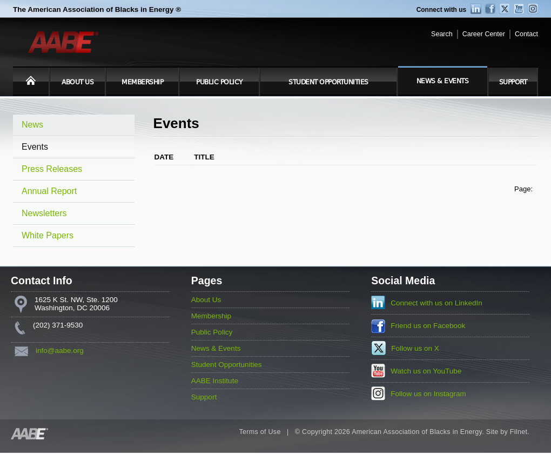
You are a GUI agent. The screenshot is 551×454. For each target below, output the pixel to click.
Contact (526, 34)
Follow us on (415, 348)
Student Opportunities (328, 82)
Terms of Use (259, 432)
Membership (142, 82)
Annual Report (49, 191)
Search (442, 34)
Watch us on (426, 371)
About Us (77, 82)
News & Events (442, 81)
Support (513, 82)
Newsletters (44, 213)
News (32, 124)
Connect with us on (436, 303)
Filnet (518, 432)
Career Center (483, 34)
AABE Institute (214, 381)
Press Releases (52, 168)
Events (35, 146)
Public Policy (219, 82)
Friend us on (428, 326)
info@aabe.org (60, 350)
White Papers (47, 235)
